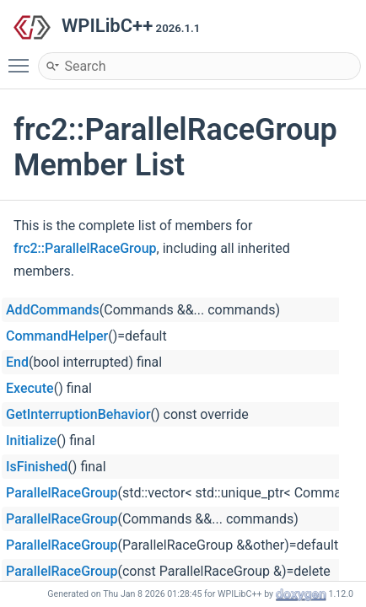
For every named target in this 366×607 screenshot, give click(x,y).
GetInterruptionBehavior (78, 414)
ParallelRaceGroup (62, 493)
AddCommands (53, 310)
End (17, 362)
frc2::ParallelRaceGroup (85, 248)
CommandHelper (57, 336)
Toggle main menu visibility (22, 58)
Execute (30, 388)
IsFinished (36, 467)
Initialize (31, 440)
